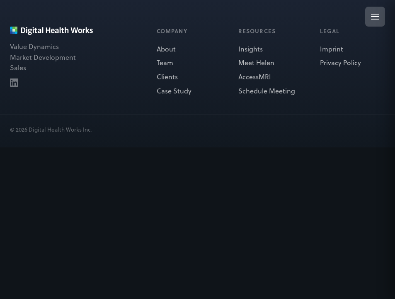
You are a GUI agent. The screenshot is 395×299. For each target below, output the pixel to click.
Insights (250, 49)
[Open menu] (375, 17)
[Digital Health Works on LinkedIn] (14, 82)
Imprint (331, 49)
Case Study (174, 91)
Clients (167, 76)
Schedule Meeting (266, 91)
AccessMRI (254, 76)
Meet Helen (256, 62)
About (166, 49)
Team (165, 62)
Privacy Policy (340, 62)
